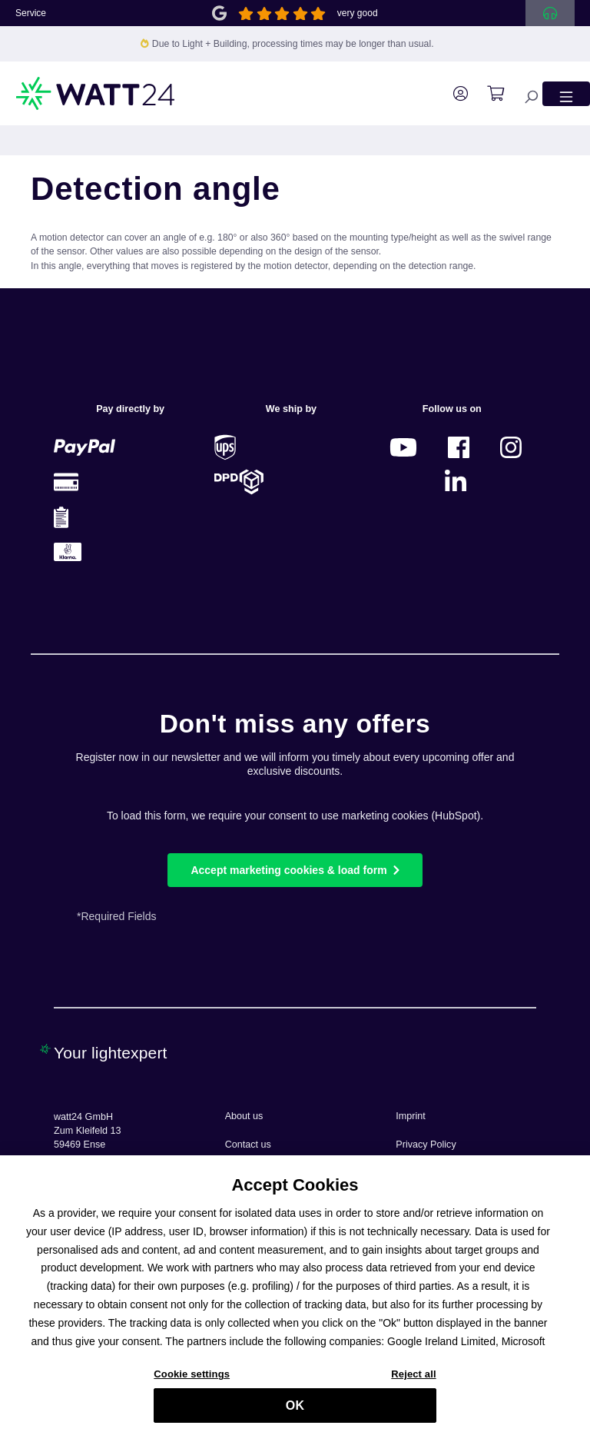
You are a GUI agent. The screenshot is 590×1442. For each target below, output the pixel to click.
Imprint (411, 1116)
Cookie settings (192, 1381)
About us (244, 1116)
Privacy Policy (426, 1144)
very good (357, 13)
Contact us (248, 1144)
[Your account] (453, 93)
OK (295, 1412)
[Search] (523, 93)
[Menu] (566, 93)
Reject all (413, 1381)
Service (30, 13)
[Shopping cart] (488, 93)
